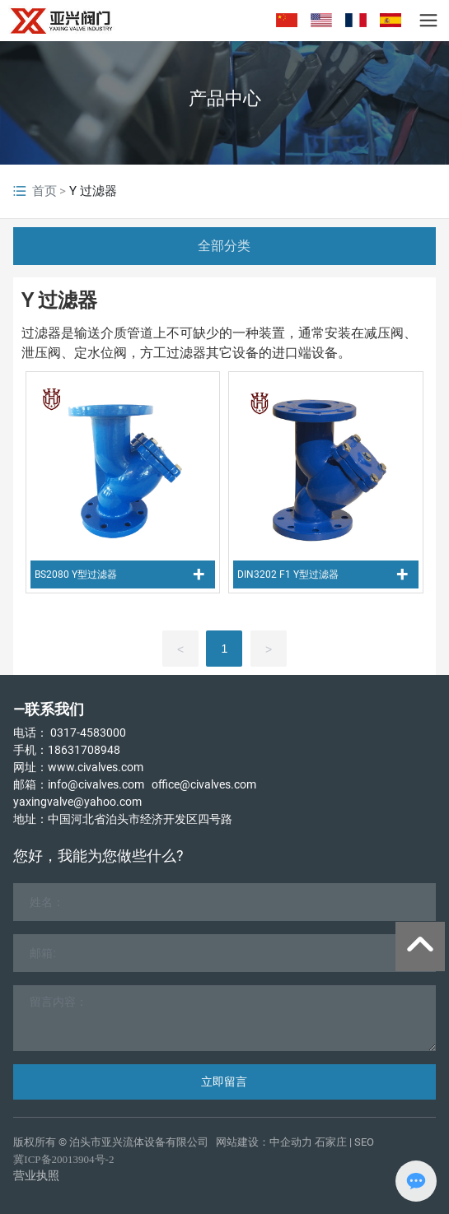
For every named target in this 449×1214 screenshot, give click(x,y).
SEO (364, 1142)
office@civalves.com (204, 784)
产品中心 (225, 98)
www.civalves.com (95, 767)
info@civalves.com (96, 784)
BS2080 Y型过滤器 (76, 574)
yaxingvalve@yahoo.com (77, 801)
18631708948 (84, 749)
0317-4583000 (88, 732)
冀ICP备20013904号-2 (63, 1159)
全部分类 (224, 246)
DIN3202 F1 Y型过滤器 (288, 574)
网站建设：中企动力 (264, 1142)
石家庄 (331, 1142)
